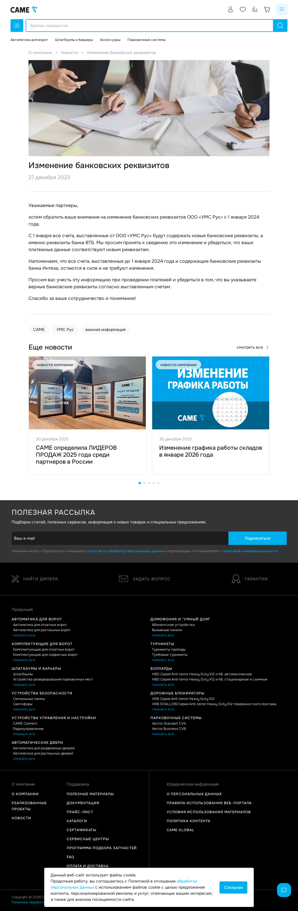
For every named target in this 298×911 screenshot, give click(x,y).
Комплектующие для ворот (42, 644)
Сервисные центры (88, 839)
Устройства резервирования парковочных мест (53, 679)
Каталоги (77, 821)
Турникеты (162, 644)
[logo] (23, 9)
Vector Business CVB (169, 728)
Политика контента (188, 821)
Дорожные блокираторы (177, 693)
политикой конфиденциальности (250, 551)
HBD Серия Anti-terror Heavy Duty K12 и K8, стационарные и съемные (209, 679)
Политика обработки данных (36, 902)
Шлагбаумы (23, 674)
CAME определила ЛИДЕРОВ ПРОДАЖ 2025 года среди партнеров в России (76, 454)
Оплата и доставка (88, 866)
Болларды (161, 668)
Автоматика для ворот (37, 619)
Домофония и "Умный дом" (180, 619)
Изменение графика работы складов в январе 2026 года (210, 451)
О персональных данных (194, 794)
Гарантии (250, 579)
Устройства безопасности (42, 693)
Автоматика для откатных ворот (40, 624)
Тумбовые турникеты (169, 654)
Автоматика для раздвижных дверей (43, 748)
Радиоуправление (28, 728)
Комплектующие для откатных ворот (44, 649)
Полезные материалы (90, 794)
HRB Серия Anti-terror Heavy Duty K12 (183, 698)
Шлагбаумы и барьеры (36, 668)
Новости (21, 818)
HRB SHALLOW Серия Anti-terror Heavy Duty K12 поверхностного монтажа (214, 704)
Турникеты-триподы (169, 649)
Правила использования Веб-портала (209, 803)
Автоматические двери (37, 742)
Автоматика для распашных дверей (43, 753)
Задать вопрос (145, 579)
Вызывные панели (167, 630)
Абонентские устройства (173, 624)
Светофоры (22, 704)
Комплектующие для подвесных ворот (45, 654)
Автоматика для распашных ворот (42, 630)
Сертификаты (81, 830)
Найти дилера (35, 579)
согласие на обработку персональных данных (125, 551)
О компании (25, 794)
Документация (83, 803)
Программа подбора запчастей (102, 848)
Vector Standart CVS (169, 723)
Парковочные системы (176, 718)
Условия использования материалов (209, 812)
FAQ (70, 857)
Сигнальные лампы (29, 698)
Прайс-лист (80, 812)
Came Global (180, 830)
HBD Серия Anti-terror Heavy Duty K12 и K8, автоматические (202, 674)
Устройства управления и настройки (54, 718)
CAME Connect (25, 723)
